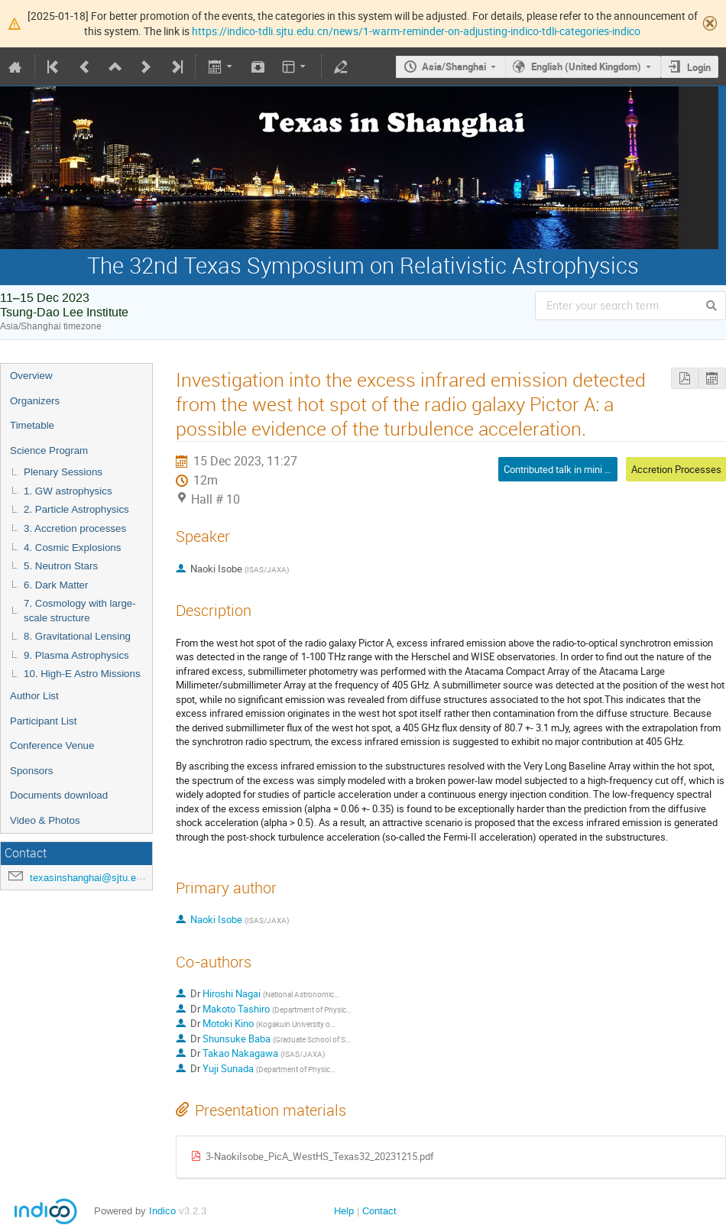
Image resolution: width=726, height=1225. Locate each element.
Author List (34, 696)
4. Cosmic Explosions (72, 547)
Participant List (43, 721)
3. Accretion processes (75, 528)
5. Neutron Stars (61, 566)
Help (344, 1210)
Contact (379, 1210)
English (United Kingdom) (586, 66)
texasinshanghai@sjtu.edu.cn (95, 877)
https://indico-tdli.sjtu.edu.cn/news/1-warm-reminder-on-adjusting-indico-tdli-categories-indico (416, 31)
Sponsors (31, 770)
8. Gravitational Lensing (77, 636)
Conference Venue (52, 745)
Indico (162, 1210)
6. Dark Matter (56, 585)
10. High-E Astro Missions (82, 673)
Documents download (59, 795)
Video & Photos (45, 820)
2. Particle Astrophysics (76, 509)
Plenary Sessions (63, 472)
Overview (31, 375)
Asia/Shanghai (454, 66)
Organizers (35, 401)
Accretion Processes (676, 469)
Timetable (32, 425)
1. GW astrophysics (68, 491)
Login (699, 67)
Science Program (49, 450)
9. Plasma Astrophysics (76, 655)
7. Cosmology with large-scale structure (80, 611)
